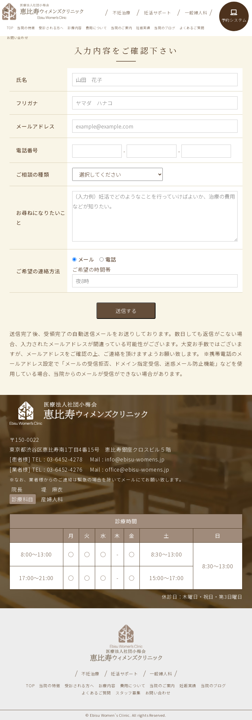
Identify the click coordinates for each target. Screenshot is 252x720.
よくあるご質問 (191, 27)
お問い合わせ (17, 37)
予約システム (234, 16)
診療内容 (75, 27)
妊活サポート (157, 13)
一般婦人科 (196, 13)
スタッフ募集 (128, 692)
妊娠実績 (143, 27)
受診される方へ (51, 27)
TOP (10, 27)
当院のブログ (165, 27)
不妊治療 (122, 13)
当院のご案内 (121, 27)
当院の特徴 (26, 27)
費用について (96, 27)
